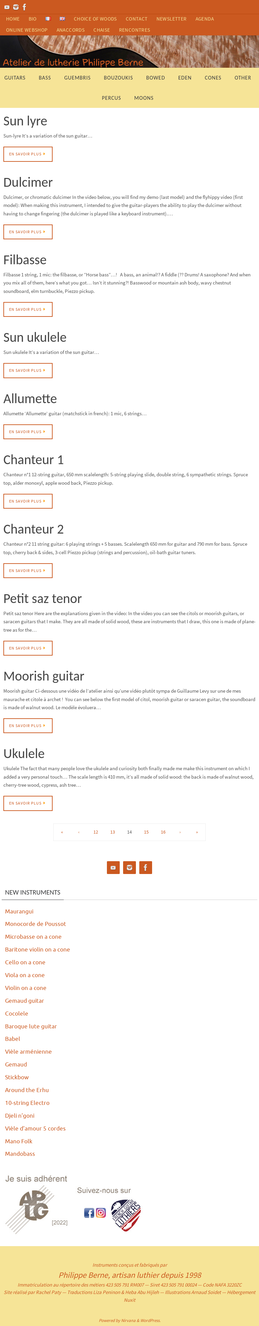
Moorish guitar (43, 676)
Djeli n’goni (20, 1115)
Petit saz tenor (42, 598)
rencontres (134, 30)
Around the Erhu (27, 1089)
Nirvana (128, 1320)
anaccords (71, 30)
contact (137, 19)
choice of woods (95, 19)
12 (95, 832)
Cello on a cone (26, 962)
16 (163, 832)
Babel (13, 1038)
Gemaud (16, 1064)
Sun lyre (25, 121)
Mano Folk (19, 1140)
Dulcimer (28, 182)
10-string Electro (27, 1102)
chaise (101, 30)
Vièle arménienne (29, 1051)
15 (146, 832)
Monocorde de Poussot (37, 924)
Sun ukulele (34, 337)
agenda (205, 19)
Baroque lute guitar (31, 1026)
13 (112, 832)
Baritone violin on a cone (39, 949)
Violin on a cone (27, 987)
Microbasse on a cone (34, 936)
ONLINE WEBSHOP (27, 30)
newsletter (171, 19)
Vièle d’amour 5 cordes (36, 1128)
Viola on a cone (26, 974)
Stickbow (17, 1077)
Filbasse (25, 259)
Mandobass (20, 1153)
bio (33, 19)
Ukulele (24, 753)
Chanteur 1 (33, 459)
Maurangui (19, 911)
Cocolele (17, 1013)
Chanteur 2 (33, 529)
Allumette (30, 398)
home (13, 19)
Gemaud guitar (25, 1000)
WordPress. (150, 1320)
